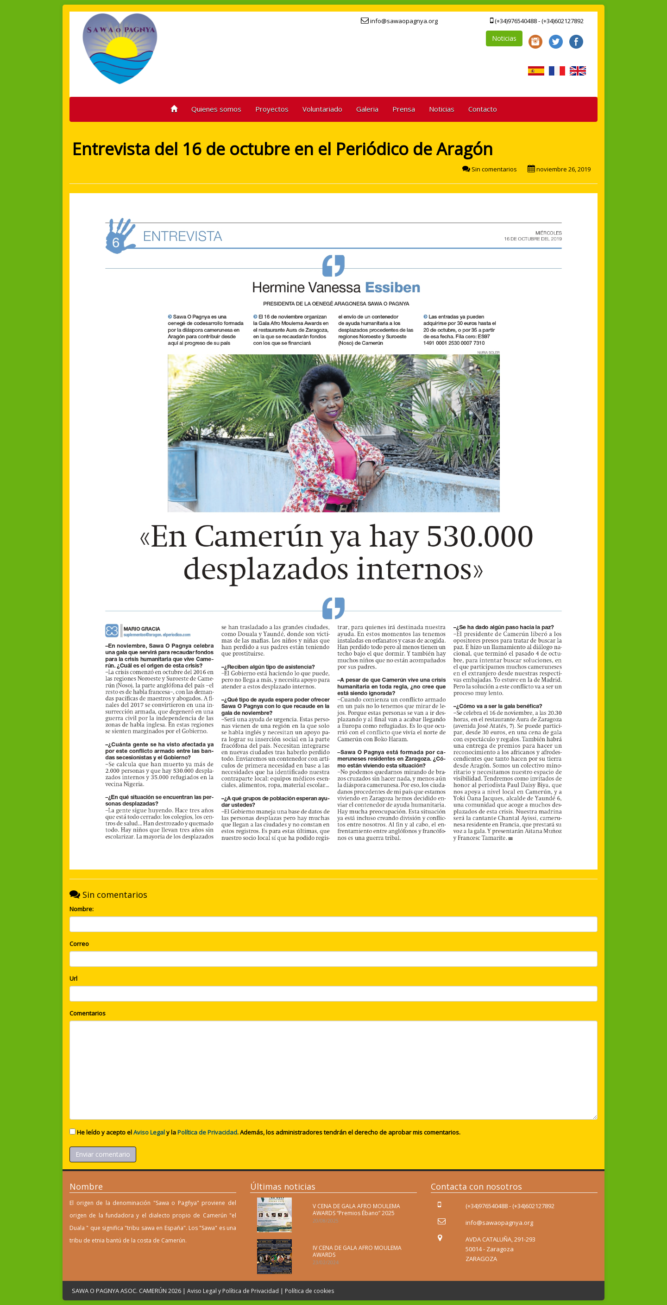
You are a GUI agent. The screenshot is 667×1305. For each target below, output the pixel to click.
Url (73, 978)
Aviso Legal (149, 1132)
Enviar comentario (103, 1154)
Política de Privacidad (207, 1132)
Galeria (367, 108)
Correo (79, 943)
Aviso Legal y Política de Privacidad (233, 1291)
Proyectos (272, 108)
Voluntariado (322, 108)
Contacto (482, 108)
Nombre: (81, 909)
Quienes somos (216, 108)
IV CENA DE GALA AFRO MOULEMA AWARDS (357, 1251)
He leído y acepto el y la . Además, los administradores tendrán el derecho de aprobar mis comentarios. (268, 1132)
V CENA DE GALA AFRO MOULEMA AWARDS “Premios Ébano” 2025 (356, 1209)
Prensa (403, 108)
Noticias (504, 38)
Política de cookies (309, 1291)
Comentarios (87, 1013)
